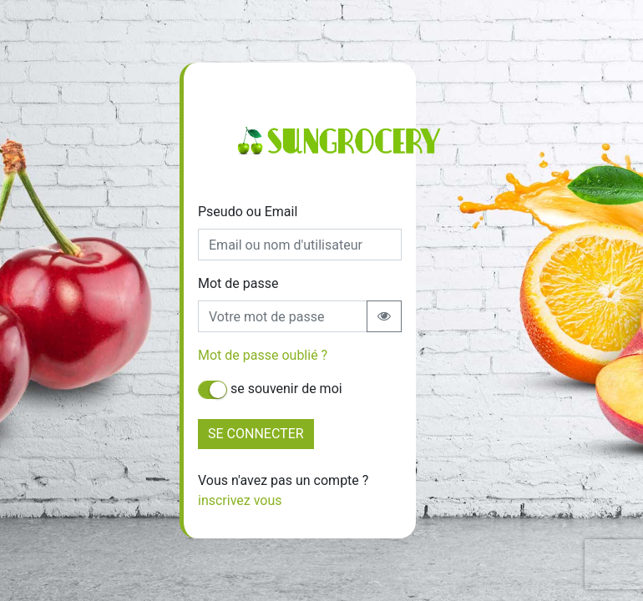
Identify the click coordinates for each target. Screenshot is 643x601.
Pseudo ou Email (247, 212)
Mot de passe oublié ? (262, 355)
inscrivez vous (240, 500)
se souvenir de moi (270, 390)
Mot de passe (238, 283)
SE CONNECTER (256, 434)
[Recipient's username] (282, 316)
